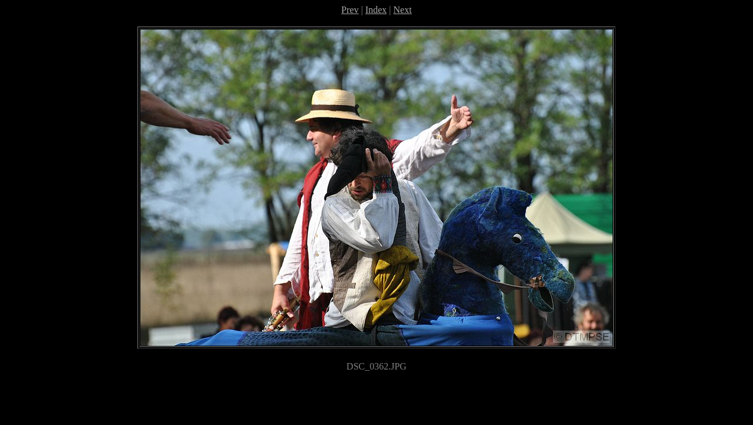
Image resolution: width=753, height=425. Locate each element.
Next (403, 10)
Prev (349, 10)
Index (376, 10)
